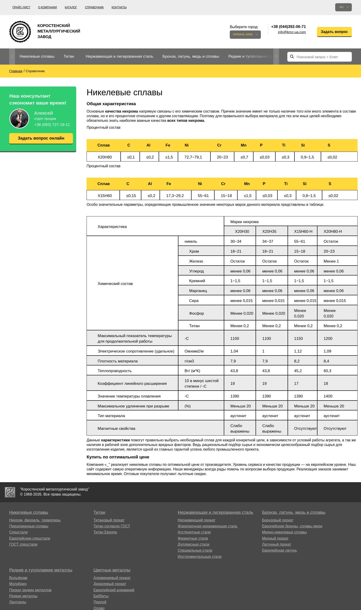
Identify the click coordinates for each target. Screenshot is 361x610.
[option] (37, 56)
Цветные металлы (111, 570)
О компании (47, 7)
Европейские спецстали (29, 538)
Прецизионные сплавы (28, 526)
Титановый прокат (109, 520)
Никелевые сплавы (37, 56)
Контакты (119, 7)
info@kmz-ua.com (292, 32)
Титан (69, 56)
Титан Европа (105, 532)
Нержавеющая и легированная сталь (119, 56)
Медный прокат (275, 538)
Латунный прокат (276, 544)
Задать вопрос (334, 32)
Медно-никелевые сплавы (284, 532)
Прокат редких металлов (30, 590)
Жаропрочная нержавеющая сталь (207, 526)
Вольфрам (18, 578)
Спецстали (18, 532)
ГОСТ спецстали (23, 544)
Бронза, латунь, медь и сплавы (191, 56)
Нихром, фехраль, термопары (35, 520)
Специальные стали (195, 550)
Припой (99, 602)
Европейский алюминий (113, 590)
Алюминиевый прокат (112, 578)
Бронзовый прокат (277, 520)
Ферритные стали (193, 538)
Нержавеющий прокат (196, 520)
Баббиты (101, 596)
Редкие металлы (23, 596)
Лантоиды (17, 602)
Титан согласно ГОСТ (111, 526)
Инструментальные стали (200, 557)
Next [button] (276, 56)
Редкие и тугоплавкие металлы (256, 56)
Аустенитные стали (194, 532)
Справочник (94, 7)
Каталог (71, 7)
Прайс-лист (21, 7)
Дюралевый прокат (109, 584)
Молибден (18, 584)
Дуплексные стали (193, 544)
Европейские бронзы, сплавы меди (292, 526)
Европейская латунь (279, 550)
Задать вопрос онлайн (41, 138)
